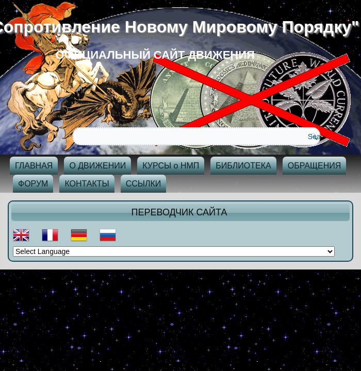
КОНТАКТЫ (86, 183)
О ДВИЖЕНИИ (97, 165)
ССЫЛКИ (143, 183)
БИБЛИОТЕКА (243, 165)
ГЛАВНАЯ (34, 165)
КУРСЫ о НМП (170, 165)
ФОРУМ (33, 183)
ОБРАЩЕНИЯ (314, 165)
